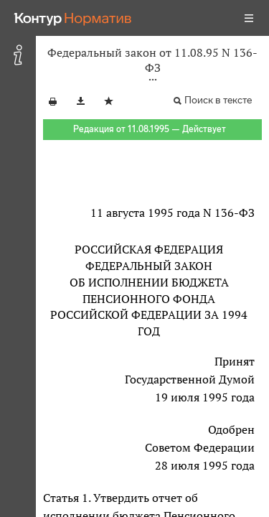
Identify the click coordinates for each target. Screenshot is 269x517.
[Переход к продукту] (73, 18)
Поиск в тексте (218, 100)
